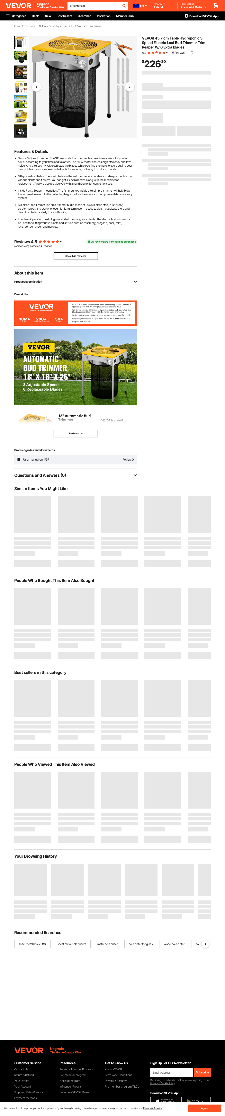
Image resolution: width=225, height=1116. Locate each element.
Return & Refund (24, 1075)
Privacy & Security (116, 1080)
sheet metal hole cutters (71, 944)
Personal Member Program (76, 1069)
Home (17, 26)
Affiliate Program (70, 1080)
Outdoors (30, 26)
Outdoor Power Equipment (53, 26)
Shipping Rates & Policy (28, 1092)
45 (41, 245)
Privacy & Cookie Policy (162, 1083)
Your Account (22, 1086)
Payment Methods (25, 1098)
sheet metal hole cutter (32, 944)
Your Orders (21, 1080)
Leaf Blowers (78, 26)
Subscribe (202, 1072)
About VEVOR (113, 1069)
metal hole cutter (107, 944)
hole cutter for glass (141, 944)
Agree (204, 1108)
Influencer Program (71, 1086)
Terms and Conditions (118, 1075)
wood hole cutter (174, 944)
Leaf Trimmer (96, 26)
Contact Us (21, 1069)
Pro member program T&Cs (122, 1086)
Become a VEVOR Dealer (75, 1092)
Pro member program (73, 1075)
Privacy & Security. (152, 1108)
